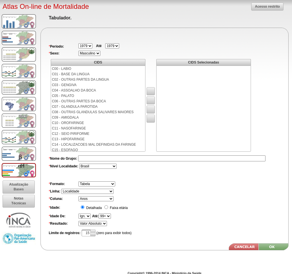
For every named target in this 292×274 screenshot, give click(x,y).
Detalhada (93, 208)
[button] (267, 7)
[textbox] (89, 233)
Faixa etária (118, 208)
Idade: (55, 208)
